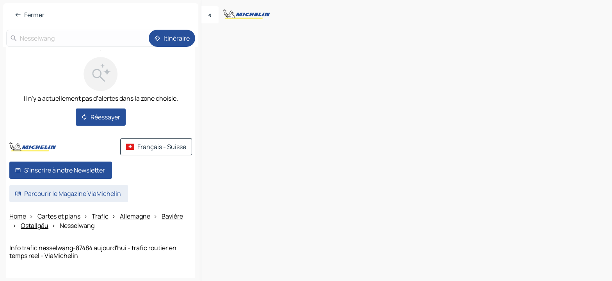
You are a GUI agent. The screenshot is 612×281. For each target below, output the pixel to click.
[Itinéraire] (172, 38)
